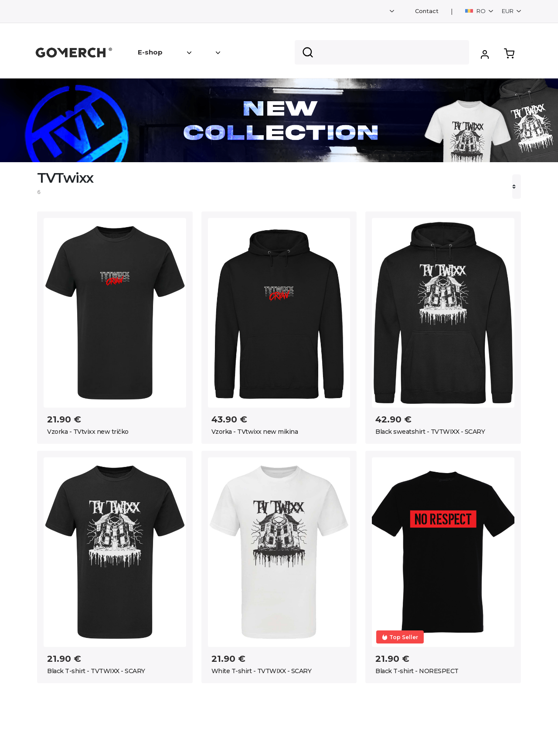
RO (476, 10)
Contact (427, 11)
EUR (508, 10)
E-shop (150, 52)
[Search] (382, 52)
